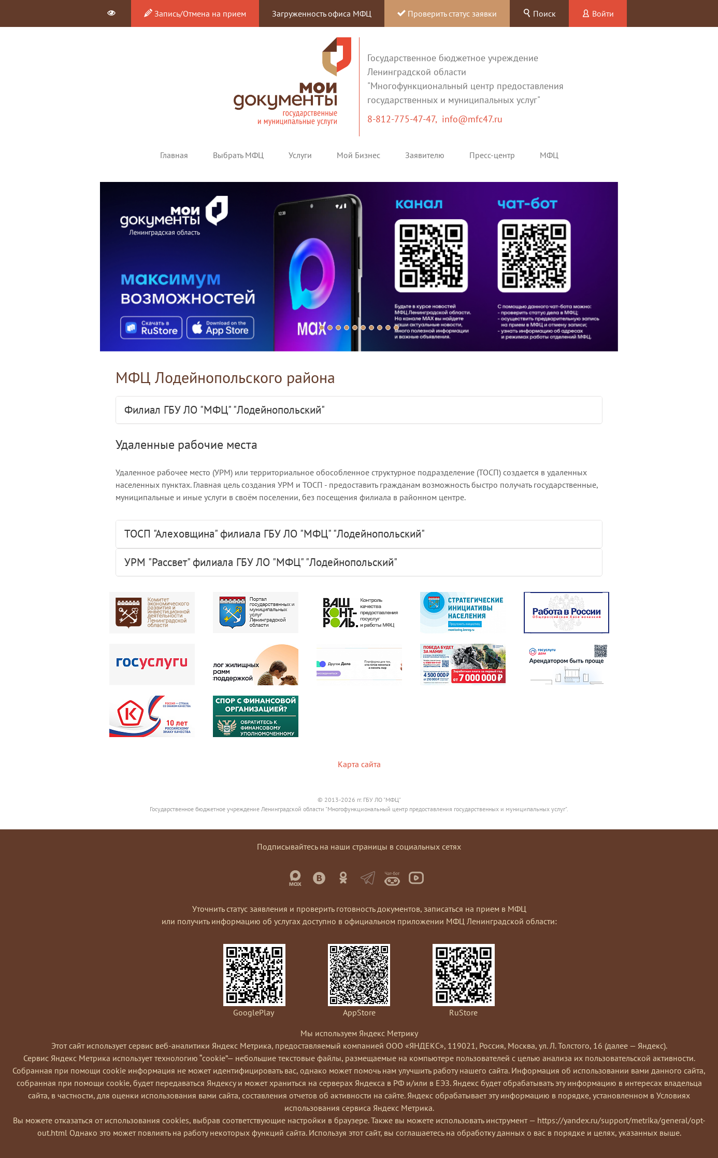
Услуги (300, 155)
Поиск (539, 13)
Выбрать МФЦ (238, 155)
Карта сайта (359, 764)
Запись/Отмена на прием (195, 13)
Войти (598, 13)
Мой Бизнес (358, 155)
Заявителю (424, 155)
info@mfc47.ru (472, 119)
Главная (174, 155)
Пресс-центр (492, 155)
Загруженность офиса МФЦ (321, 13)
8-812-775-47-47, (404, 119)
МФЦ (549, 155)
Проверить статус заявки (447, 13)
